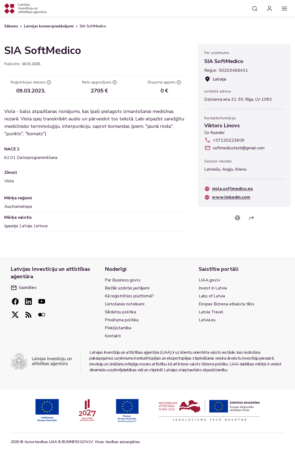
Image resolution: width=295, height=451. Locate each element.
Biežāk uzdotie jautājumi (127, 288)
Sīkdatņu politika (120, 312)
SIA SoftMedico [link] (93, 26)
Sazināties (23, 287)
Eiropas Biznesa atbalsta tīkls (226, 304)
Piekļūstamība (118, 328)
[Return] (251, 218)
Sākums (11, 26)
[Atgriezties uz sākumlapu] (25, 8)
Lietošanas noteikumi (124, 304)
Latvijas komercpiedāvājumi (49, 26)
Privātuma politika (121, 320)
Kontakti (113, 336)
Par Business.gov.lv (123, 280)
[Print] (237, 217)
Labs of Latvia (212, 296)
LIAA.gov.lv (209, 280)
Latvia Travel (211, 312)
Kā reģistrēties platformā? (129, 296)
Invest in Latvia (213, 288)
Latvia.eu (207, 320)
